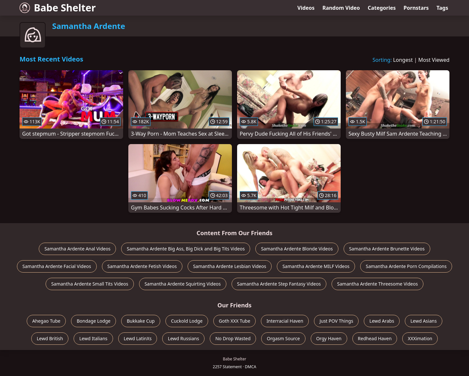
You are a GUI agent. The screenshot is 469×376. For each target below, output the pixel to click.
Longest (403, 59)
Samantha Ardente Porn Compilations (406, 266)
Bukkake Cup (141, 321)
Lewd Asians (423, 321)
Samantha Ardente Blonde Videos (297, 249)
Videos (306, 7)
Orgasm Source (283, 338)
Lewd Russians (183, 338)
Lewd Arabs (381, 321)
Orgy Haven (329, 338)
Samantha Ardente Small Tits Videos (89, 284)
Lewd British (50, 338)
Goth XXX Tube (234, 321)
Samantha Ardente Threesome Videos (377, 284)
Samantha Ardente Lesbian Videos (229, 266)
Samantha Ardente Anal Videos (77, 249)
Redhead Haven (375, 338)
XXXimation (420, 338)
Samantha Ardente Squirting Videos (183, 284)
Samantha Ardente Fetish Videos (142, 266)
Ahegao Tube (46, 321)
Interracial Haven (284, 321)
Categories (382, 7)
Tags (442, 7)
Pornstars (416, 7)
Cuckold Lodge (187, 321)
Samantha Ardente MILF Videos (315, 266)
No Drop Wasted (232, 338)
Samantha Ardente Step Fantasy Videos (279, 284)
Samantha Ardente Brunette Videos (387, 249)
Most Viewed (433, 59)
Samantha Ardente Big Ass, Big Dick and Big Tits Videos (186, 249)
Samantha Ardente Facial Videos (56, 266)
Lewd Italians (93, 338)
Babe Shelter (58, 7)
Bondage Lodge (93, 321)
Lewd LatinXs (138, 338)
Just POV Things (336, 321)
